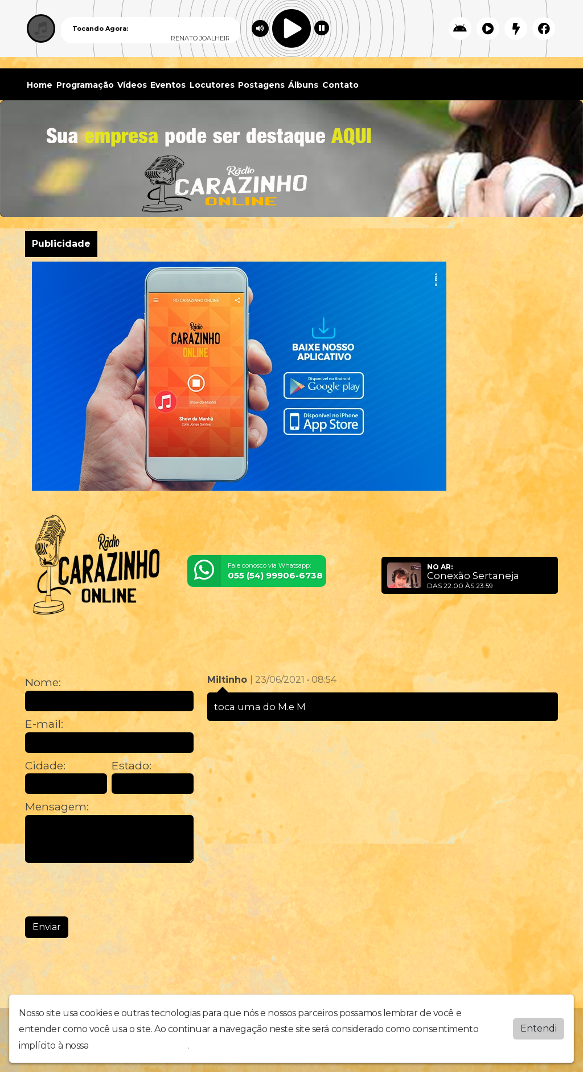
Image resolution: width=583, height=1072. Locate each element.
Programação (85, 85)
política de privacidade (139, 1045)
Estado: (131, 765)
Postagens (261, 85)
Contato (340, 85)
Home (39, 85)
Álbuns (303, 85)
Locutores (212, 85)
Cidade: (45, 765)
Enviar (46, 927)
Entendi (538, 1028)
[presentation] (111, 889)
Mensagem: (57, 806)
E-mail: (44, 724)
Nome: (43, 682)
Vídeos (132, 85)
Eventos (168, 85)
